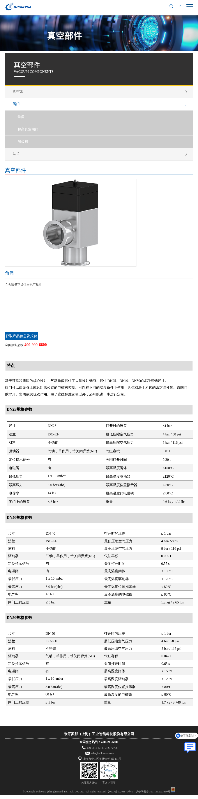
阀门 (17, 105)
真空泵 (19, 92)
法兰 (17, 157)
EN (180, 6)
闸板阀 (24, 144)
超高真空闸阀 (29, 131)
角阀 (22, 118)
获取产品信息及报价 (21, 340)
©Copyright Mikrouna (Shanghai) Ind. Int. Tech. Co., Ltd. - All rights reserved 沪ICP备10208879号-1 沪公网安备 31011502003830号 (96, 795)
